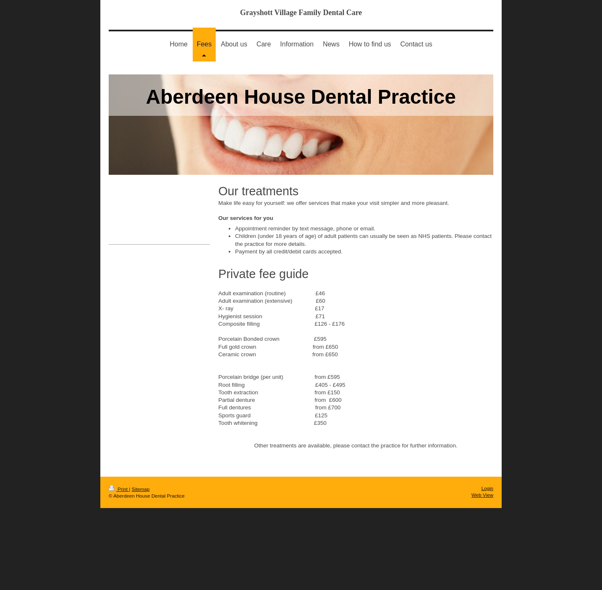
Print (119, 489)
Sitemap (141, 489)
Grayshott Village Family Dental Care (301, 12)
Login (487, 488)
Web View (482, 495)
